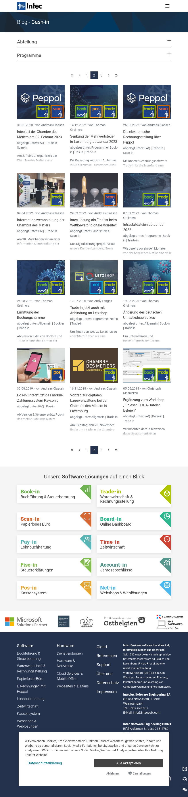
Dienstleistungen (70, 653)
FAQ (41, 143)
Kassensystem (28, 713)
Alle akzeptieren (128, 763)
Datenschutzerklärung (45, 763)
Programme (99, 147)
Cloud (102, 647)
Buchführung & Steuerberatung (29, 656)
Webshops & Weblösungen (27, 723)
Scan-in (22, 147)
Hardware (65, 646)
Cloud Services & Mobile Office (70, 676)
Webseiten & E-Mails (73, 686)
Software (25, 646)
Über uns (104, 674)
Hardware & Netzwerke (66, 663)
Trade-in (51, 143)
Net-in (114, 319)
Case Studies (100, 231)
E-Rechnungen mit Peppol (31, 689)
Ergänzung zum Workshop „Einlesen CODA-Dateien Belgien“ (143, 405)
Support (104, 665)
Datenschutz (107, 683)
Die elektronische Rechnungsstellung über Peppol (142, 137)
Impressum (107, 692)
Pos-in (79, 152)
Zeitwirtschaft (27, 706)
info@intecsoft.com (146, 712)
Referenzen (107, 655)
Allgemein (45, 323)
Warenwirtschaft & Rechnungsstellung (32, 668)
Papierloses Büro (30, 679)
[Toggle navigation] (167, 5)
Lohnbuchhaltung (30, 699)
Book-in (59, 323)
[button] (94, 44)
